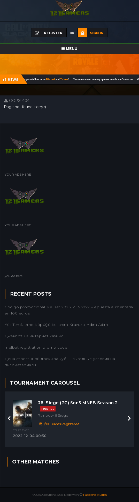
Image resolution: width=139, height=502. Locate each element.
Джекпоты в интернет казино (34, 336)
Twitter (66, 79)
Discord (52, 79)
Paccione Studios (95, 495)
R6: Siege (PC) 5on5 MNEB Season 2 (77, 405)
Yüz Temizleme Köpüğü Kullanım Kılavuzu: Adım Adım (56, 324)
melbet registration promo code (36, 347)
